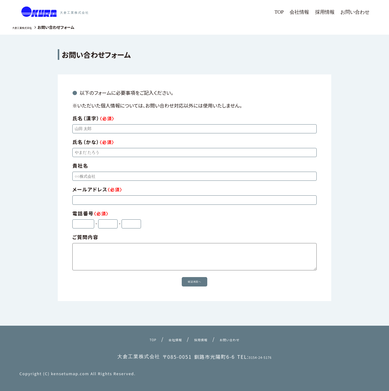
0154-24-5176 (260, 356)
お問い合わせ (357, 12)
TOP (288, 12)
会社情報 (306, 12)
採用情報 (329, 12)
